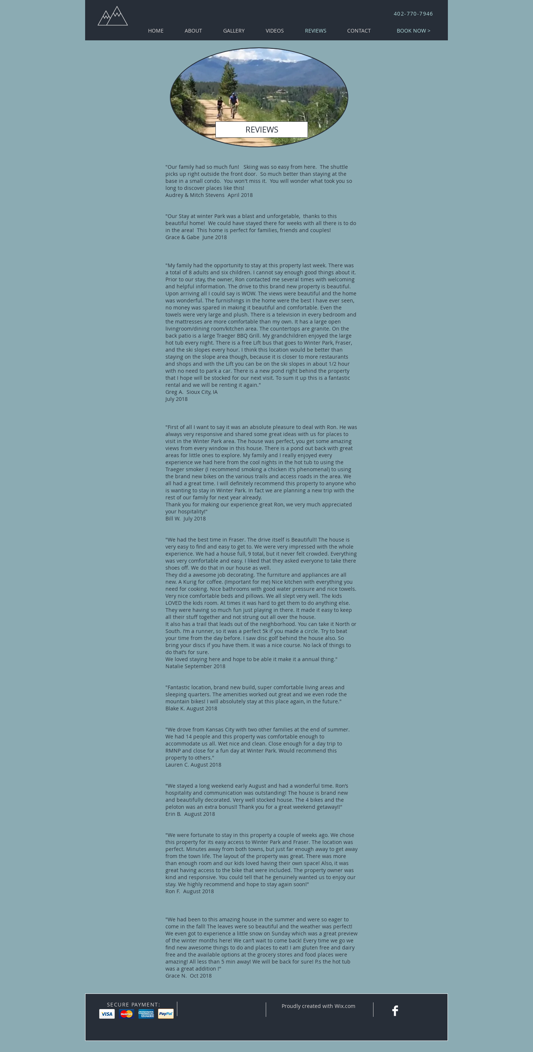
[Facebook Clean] (395, 1010)
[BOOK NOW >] (413, 30)
